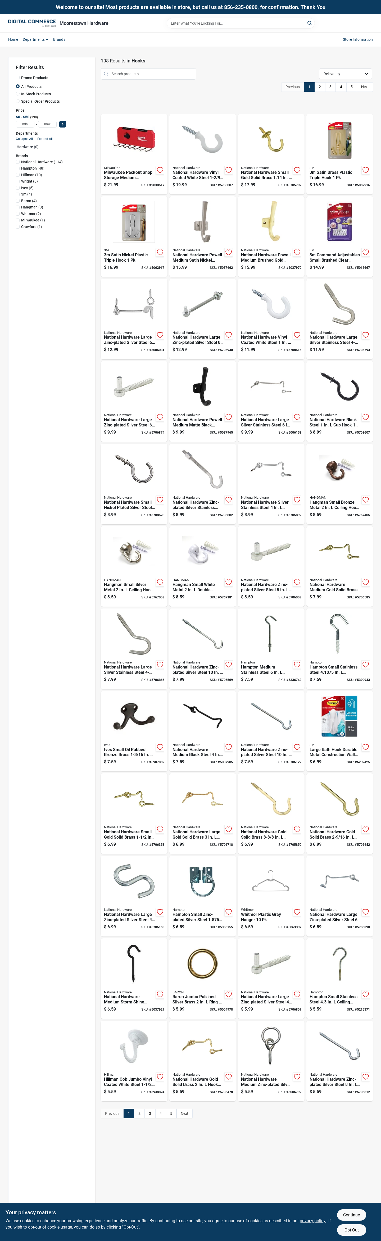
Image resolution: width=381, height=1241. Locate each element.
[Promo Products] (18, 77)
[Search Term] (241, 23)
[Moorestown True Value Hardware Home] (32, 23)
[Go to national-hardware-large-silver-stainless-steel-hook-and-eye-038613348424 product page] (271, 401)
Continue (351, 1214)
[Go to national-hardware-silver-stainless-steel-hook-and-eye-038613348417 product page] (271, 484)
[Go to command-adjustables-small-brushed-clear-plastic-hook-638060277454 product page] (339, 236)
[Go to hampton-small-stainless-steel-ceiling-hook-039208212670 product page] (339, 978)
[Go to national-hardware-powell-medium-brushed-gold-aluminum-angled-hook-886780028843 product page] (271, 236)
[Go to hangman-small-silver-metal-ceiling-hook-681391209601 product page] (134, 566)
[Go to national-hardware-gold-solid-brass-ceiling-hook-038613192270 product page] (271, 813)
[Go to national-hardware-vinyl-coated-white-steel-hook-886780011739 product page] (271, 319)
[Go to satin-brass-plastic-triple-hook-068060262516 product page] (339, 154)
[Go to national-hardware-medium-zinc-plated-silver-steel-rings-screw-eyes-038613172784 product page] (271, 1061)
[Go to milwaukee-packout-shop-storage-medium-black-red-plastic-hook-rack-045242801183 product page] (134, 154)
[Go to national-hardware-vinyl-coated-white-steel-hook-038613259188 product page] (202, 154)
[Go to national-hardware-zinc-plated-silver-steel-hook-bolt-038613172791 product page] (202, 648)
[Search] (310, 23)
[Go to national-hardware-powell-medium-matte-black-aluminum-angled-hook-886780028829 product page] (202, 401)
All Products (31, 86)
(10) (31, 175)
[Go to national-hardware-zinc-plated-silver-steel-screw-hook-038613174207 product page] (339, 1061)
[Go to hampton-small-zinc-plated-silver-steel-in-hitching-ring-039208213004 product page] (202, 896)
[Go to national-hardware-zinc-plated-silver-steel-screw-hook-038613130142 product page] (271, 566)
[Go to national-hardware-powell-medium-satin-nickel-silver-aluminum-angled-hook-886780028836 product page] (202, 236)
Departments (34, 39)
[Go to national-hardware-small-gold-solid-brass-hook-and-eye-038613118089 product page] (134, 813)
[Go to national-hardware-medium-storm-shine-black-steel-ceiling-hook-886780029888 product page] (134, 978)
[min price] (25, 124)
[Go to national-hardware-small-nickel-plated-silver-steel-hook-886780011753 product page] (134, 484)
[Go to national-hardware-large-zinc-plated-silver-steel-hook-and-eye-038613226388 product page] (339, 896)
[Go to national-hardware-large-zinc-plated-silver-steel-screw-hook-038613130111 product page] (271, 978)
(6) (29, 181)
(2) (31, 214)
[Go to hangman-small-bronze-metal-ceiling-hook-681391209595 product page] (339, 484)
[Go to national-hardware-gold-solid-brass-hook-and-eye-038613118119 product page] (202, 1061)
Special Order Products (40, 101)
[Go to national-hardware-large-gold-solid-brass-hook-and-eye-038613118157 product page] (202, 813)
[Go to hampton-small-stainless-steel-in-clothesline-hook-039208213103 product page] (339, 648)
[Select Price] (62, 124)
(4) (26, 194)
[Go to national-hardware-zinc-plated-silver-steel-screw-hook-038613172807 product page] (271, 731)
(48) (32, 168)
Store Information (358, 39)
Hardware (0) (28, 147)
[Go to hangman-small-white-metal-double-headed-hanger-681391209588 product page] (202, 566)
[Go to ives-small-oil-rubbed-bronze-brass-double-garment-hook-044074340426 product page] (134, 731)
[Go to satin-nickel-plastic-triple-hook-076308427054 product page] (134, 236)
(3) (32, 207)
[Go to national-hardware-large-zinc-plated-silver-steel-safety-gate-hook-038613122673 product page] (134, 319)
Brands (59, 39)
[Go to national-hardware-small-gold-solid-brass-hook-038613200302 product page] (271, 154)
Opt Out (351, 1230)
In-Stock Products (36, 94)
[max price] (47, 124)
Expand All (45, 139)
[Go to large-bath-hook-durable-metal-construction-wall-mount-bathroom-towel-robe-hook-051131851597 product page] (339, 731)
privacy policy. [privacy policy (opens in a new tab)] (313, 1220)
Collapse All (24, 139)
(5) (27, 188)
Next (365, 87)
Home (13, 39)
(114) (42, 162)
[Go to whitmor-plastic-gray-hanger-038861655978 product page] (271, 896)
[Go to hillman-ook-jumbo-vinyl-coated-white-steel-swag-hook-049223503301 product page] (134, 1061)
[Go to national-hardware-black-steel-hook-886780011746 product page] (339, 401)
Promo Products (34, 77)
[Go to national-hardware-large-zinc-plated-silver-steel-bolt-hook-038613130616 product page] (202, 319)
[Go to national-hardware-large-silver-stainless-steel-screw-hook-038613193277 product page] (339, 319)
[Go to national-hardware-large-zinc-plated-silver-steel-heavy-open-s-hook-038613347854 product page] (134, 896)
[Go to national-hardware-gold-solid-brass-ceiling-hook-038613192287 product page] (339, 813)
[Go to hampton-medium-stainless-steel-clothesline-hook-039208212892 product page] (271, 648)
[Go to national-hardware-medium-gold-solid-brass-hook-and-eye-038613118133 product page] (339, 566)
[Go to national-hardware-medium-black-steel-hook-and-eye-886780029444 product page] (202, 731)
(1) (33, 220)
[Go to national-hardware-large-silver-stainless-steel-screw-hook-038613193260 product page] (134, 648)
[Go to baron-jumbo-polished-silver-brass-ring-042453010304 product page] (202, 978)
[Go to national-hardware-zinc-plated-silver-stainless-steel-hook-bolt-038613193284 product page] (202, 484)
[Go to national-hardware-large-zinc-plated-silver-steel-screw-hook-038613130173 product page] (134, 401)
